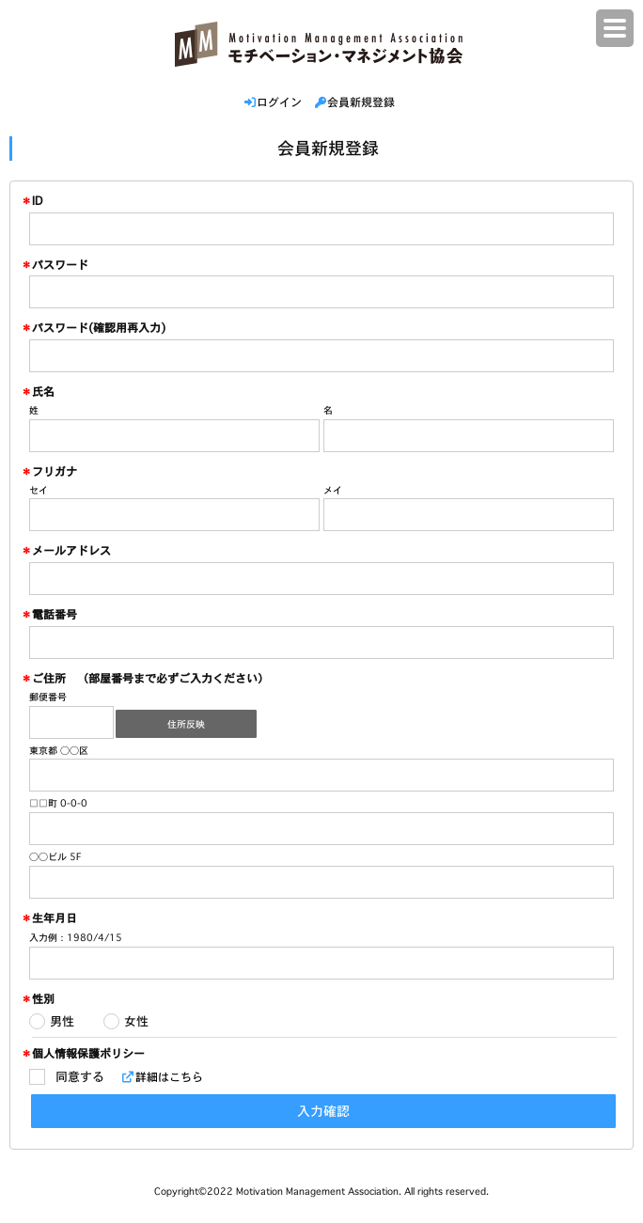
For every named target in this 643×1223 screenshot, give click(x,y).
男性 (62, 1020)
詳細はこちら (165, 1077)
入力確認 (323, 1111)
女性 (136, 1020)
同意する (79, 1076)
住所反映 (186, 724)
